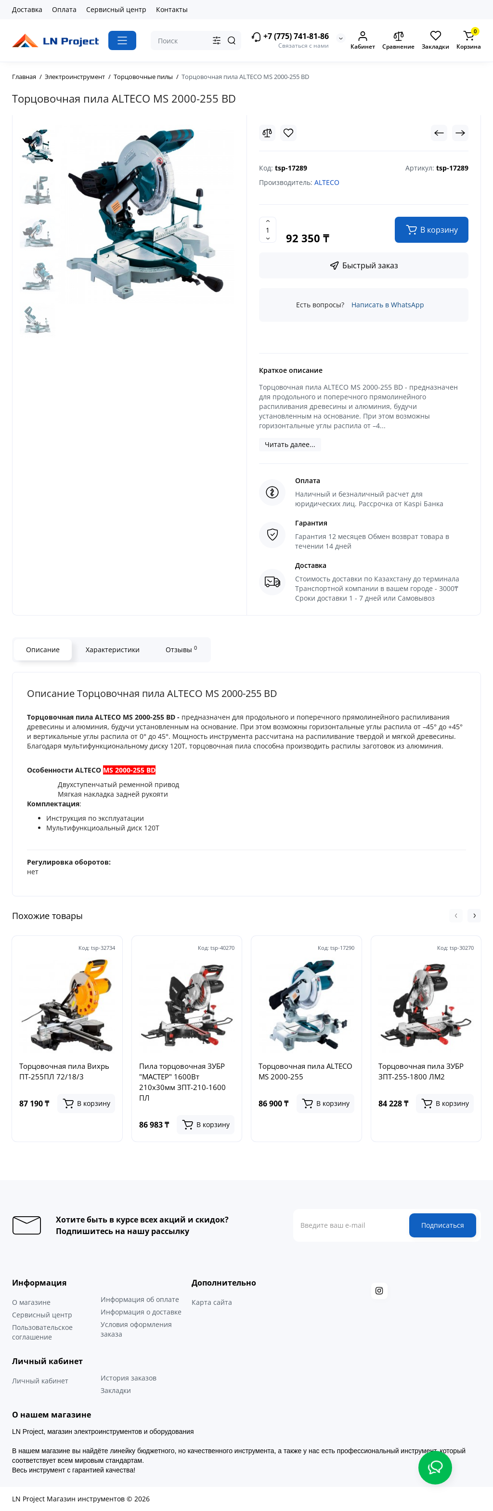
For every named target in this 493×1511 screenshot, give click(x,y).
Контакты (172, 9)
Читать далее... (290, 444)
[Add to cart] (86, 1103)
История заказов (128, 1377)
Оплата (64, 9)
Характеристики (113, 649)
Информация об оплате (140, 1299)
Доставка (27, 9)
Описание (43, 649)
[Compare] (267, 133)
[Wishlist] (288, 133)
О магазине (31, 1302)
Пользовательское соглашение (42, 1332)
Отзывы (181, 649)
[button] (456, 915)
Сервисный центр (116, 9)
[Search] (231, 40)
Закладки (116, 1390)
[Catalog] (122, 40)
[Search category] (216, 40)
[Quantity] (267, 229)
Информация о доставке (141, 1311)
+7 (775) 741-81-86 (290, 36)
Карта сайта (212, 1302)
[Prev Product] (439, 133)
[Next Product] (460, 133)
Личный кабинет (40, 1380)
